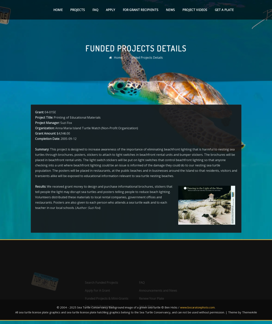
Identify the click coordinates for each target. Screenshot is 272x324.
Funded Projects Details (146, 59)
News (170, 10)
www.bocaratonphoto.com (197, 307)
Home (58, 10)
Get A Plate (224, 10)
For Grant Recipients (140, 10)
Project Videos (194, 10)
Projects (77, 10)
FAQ (95, 10)
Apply (110, 10)
